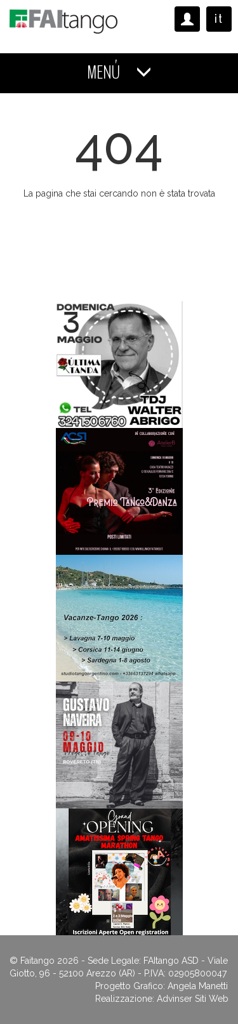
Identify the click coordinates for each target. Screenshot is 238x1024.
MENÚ (119, 73)
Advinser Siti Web (192, 999)
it (219, 18)
